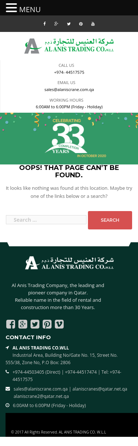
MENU (30, 9)
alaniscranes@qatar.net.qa (99, 389)
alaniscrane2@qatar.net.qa (41, 396)
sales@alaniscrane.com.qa (69, 89)
